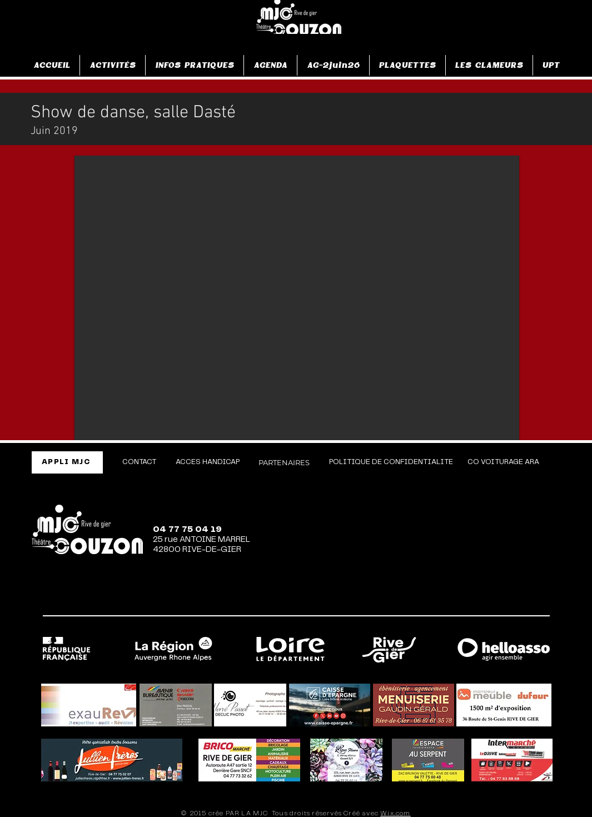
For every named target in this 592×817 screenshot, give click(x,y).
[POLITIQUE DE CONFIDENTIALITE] (391, 462)
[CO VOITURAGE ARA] (503, 462)
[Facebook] (404, 600)
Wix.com (395, 813)
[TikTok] (489, 600)
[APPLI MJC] (67, 462)
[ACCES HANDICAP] (208, 462)
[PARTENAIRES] (284, 462)
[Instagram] (447, 600)
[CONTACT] (139, 462)
